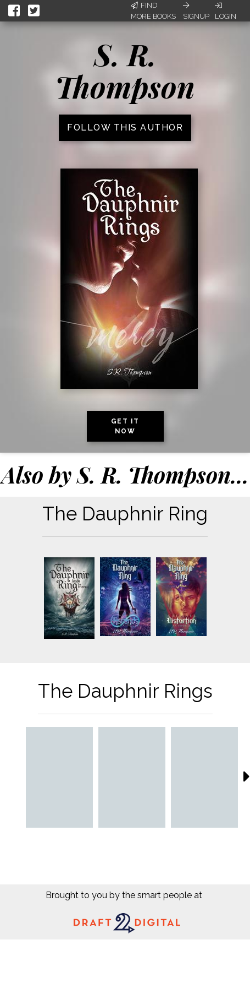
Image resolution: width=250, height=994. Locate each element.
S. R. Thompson (125, 70)
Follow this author (125, 127)
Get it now (125, 426)
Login (225, 11)
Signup (196, 11)
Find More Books (153, 10)
